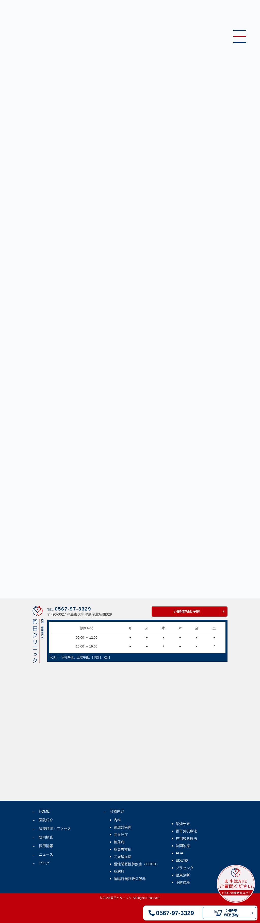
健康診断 (183, 875)
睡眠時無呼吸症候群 (130, 879)
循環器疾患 (123, 827)
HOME (44, 811)
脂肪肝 (119, 871)
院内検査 (46, 837)
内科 (117, 820)
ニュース (46, 854)
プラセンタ (184, 868)
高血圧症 (121, 835)
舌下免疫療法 (186, 831)
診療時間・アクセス (55, 829)
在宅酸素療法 (186, 838)
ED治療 (182, 860)
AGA (179, 853)
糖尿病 (119, 842)
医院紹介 (46, 820)
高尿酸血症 (123, 857)
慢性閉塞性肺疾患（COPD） (136, 864)
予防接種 (183, 882)
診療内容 (117, 811)
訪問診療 (183, 846)
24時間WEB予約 (186, 611)
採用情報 (46, 846)
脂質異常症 (123, 849)
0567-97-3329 (73, 609)
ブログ (44, 863)
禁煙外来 (183, 824)
